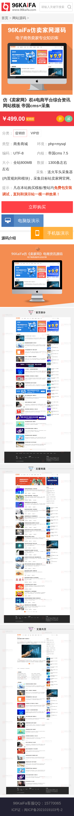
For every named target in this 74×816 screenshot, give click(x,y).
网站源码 (19, 18)
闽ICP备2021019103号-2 (43, 810)
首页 (4, 18)
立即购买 (37, 207)
